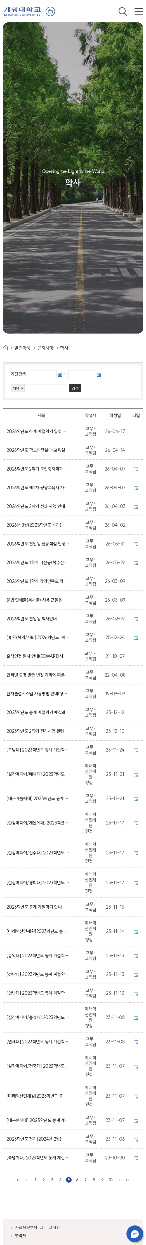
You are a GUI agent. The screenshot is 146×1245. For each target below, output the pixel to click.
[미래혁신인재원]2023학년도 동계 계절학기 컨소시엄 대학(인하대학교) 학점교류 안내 (37, 1096)
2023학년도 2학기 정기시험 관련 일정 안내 (37, 731)
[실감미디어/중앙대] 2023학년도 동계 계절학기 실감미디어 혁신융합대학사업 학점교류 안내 (37, 1017)
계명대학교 (22, 11)
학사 (64, 348)
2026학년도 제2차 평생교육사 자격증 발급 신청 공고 (37, 487)
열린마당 (22, 348)
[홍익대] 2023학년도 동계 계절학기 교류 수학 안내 (37, 955)
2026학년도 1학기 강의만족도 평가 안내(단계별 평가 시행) (37, 581)
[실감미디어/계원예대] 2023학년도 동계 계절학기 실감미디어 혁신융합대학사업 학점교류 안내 (37, 823)
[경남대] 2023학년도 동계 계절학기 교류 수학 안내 (37, 974)
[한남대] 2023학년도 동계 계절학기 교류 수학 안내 (37, 993)
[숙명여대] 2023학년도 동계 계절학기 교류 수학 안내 (37, 1158)
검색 (122, 11)
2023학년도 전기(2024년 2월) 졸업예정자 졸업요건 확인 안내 (37, 1139)
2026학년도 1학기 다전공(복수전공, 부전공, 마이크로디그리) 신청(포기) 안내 (37, 562)
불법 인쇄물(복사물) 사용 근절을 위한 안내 (37, 600)
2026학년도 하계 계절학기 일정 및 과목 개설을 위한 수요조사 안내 (37, 431)
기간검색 (18, 374)
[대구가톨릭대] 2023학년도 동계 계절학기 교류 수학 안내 (37, 798)
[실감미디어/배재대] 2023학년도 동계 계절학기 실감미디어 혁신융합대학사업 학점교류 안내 (37, 774)
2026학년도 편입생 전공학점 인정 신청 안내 (37, 544)
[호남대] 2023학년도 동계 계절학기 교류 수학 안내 (37, 750)
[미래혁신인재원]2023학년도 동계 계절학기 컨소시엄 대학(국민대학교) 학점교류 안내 (37, 931)
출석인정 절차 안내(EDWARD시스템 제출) (37, 656)
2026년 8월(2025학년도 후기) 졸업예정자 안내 (37, 525)
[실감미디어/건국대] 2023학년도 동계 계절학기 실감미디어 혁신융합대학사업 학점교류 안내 (37, 1066)
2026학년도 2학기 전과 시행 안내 (36, 506)
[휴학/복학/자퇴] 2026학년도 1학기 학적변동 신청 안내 (37, 637)
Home (6, 348)
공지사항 (45, 348)
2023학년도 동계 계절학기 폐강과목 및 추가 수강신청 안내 (37, 712)
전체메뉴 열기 (138, 11)
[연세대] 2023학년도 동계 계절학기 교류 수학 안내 (37, 1042)
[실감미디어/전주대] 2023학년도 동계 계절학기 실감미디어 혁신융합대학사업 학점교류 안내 (37, 853)
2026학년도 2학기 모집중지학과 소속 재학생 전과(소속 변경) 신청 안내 (37, 469)
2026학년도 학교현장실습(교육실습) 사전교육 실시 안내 (37, 450)
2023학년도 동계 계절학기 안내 (34, 907)
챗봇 (134, 1233)
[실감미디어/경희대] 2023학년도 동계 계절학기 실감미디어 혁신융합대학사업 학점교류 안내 (37, 882)
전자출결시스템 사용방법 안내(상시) (37, 693)
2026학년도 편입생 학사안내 (32, 619)
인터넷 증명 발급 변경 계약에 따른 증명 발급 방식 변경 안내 (37, 675)
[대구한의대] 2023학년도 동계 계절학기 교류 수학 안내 (37, 1120)
